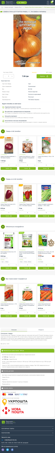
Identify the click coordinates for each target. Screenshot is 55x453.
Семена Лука (18, 7)
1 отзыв (50, 72)
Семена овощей (9, 7)
